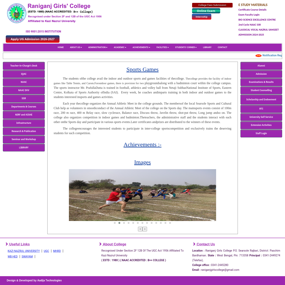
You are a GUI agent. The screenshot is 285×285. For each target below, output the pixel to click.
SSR (24, 98)
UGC (46, 251)
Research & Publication (24, 131)
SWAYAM (27, 256)
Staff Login (261, 133)
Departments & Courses (23, 106)
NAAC (24, 82)
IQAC (23, 74)
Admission (261, 74)
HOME (61, 47)
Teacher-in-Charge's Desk (23, 65)
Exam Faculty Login (249, 14)
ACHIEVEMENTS (141, 47)
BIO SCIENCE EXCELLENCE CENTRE (257, 19)
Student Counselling (261, 90)
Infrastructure (23, 123)
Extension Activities (261, 125)
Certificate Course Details (253, 9)
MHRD (57, 251)
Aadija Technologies (49, 280)
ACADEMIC (120, 47)
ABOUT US (76, 47)
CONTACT (222, 47)
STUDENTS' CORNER (186, 47)
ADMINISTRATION (98, 47)
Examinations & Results (261, 82)
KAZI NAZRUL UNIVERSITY (24, 251)
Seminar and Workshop (24, 139)
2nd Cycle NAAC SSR (250, 24)
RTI (261, 108)
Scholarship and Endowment (261, 99)
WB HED (13, 256)
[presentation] (140, 229)
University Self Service (261, 117)
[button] (114, 223)
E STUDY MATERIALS (253, 5)
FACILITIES (163, 47)
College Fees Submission (212, 5)
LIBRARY (207, 47)
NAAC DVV (23, 90)
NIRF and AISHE (23, 114)
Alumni (261, 65)
